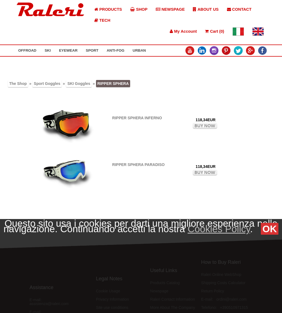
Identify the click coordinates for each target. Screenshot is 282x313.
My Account (183, 31)
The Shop (18, 83)
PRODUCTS (108, 9)
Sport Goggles (47, 83)
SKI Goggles (78, 83)
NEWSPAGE (170, 9)
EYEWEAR (68, 50)
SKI (48, 50)
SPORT (92, 50)
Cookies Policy (219, 228)
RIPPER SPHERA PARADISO (138, 164)
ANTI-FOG (115, 50)
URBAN (139, 50)
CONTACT (239, 9)
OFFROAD (27, 50)
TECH (102, 20)
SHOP (138, 9)
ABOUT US (205, 9)
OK (269, 228)
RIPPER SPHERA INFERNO (137, 118)
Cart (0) (214, 31)
